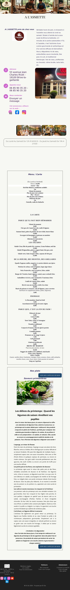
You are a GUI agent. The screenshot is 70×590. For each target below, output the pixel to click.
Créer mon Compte (44, 569)
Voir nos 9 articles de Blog (50, 374)
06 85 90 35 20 (18, 87)
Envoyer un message (16, 99)
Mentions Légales (25, 565)
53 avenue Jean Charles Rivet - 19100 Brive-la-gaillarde (18, 76)
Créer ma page (63, 569)
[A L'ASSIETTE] (10, 129)
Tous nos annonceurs (25, 569)
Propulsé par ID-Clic (40, 585)
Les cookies (25, 567)
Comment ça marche (63, 567)
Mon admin (63, 570)
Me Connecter (44, 567)
